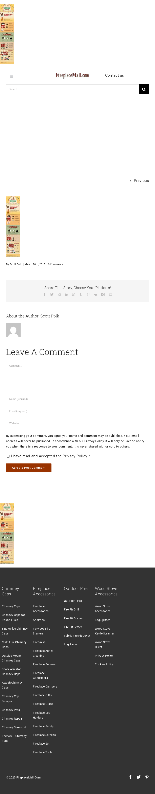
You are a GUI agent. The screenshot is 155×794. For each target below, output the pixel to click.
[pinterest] (147, 777)
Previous (141, 180)
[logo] (72, 74)
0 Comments (55, 264)
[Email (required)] (77, 411)
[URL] (77, 423)
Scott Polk (16, 264)
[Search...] (72, 89)
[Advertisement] (77, 132)
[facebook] (131, 777)
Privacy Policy (94, 441)
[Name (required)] (77, 399)
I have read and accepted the (48, 456)
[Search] (144, 89)
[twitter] (139, 777)
